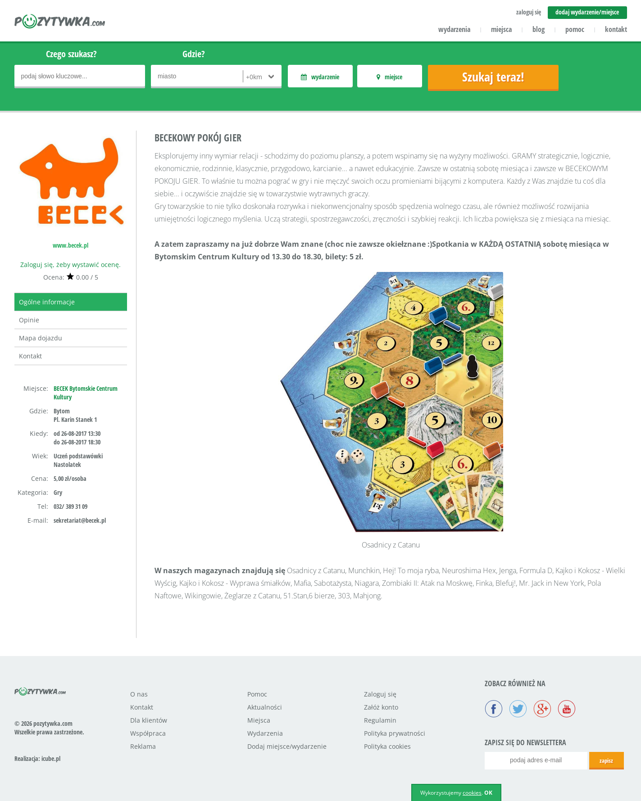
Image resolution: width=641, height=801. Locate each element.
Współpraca (148, 733)
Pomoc (257, 694)
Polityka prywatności (394, 733)
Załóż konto (381, 707)
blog (538, 29)
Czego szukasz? (71, 54)
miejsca (501, 29)
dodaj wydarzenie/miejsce (587, 12)
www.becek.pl (70, 245)
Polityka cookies (387, 746)
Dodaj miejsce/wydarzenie (287, 746)
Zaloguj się (380, 694)
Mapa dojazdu (40, 338)
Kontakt (30, 356)
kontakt (616, 29)
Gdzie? (193, 54)
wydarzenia (454, 29)
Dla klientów (148, 720)
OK (488, 792)
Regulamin (380, 720)
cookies (472, 792)
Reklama (143, 746)
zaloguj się (528, 12)
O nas (139, 694)
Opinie (29, 320)
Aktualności (264, 707)
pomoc (574, 29)
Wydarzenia (265, 733)
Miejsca (258, 720)
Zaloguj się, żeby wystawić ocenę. (70, 264)
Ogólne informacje (47, 302)
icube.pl (50, 758)
